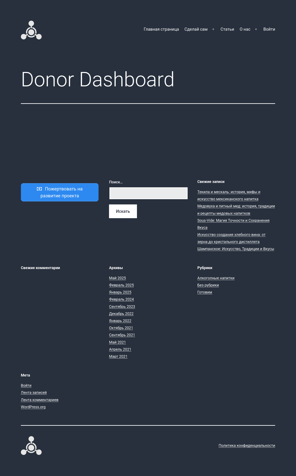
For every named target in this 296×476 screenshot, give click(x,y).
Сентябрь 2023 (122, 306)
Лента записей (34, 392)
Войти (269, 29)
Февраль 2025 (121, 285)
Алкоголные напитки (216, 278)
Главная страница (161, 29)
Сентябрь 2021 (122, 335)
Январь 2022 (120, 321)
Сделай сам (196, 29)
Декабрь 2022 (121, 313)
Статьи (227, 29)
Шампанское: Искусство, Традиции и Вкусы (235, 249)
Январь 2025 (120, 292)
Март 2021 (118, 356)
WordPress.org (33, 407)
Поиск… (116, 182)
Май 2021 (117, 342)
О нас (245, 29)
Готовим (204, 292)
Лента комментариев (40, 400)
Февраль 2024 (121, 299)
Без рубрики (208, 285)
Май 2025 (117, 278)
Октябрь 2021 (121, 328)
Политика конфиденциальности (247, 445)
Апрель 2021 (120, 349)
